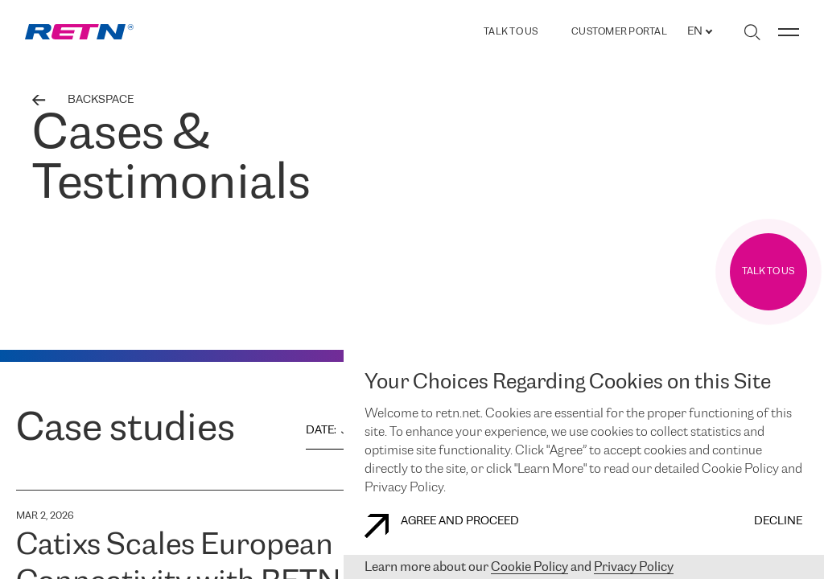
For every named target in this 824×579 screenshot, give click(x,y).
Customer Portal (619, 32)
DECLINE (778, 521)
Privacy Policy (634, 567)
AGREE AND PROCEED (442, 526)
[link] (79, 31)
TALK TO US (511, 31)
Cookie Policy (529, 567)
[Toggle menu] (788, 32)
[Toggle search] (752, 32)
